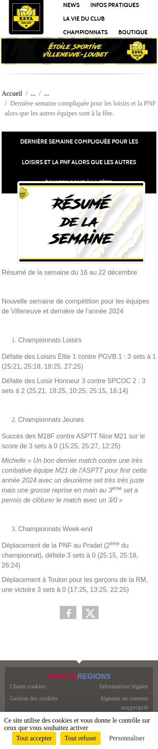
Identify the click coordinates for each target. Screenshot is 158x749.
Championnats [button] (85, 32)
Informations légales (123, 686)
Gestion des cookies (33, 698)
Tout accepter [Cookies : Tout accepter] (34, 738)
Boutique (133, 32)
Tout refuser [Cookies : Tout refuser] (80, 738)
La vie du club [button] (84, 18)
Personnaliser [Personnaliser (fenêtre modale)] (127, 738)
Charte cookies (27, 686)
